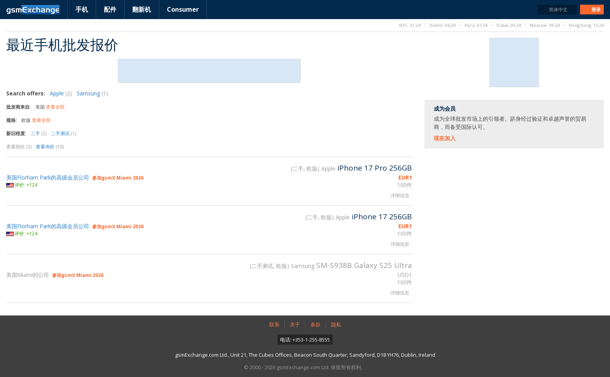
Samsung (92, 93)
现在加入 (445, 138)
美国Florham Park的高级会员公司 (47, 177)
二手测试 (63, 133)
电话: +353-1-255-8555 (305, 339)
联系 (274, 324)
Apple (61, 93)
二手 (39, 133)
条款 (315, 324)
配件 (110, 9)
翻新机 (141, 9)
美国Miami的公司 (27, 274)
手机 (81, 9)
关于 (295, 324)
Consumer (183, 9)
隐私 (336, 324)
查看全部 (55, 107)
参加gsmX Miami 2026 (118, 177)
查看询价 (50, 146)
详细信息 (400, 195)
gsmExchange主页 (33, 9)
